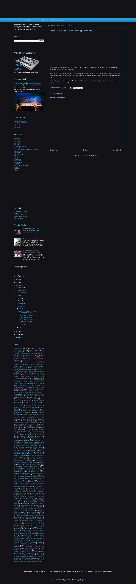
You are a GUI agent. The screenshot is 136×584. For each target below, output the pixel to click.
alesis (31, 352)
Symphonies (19, 523)
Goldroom (17, 421)
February (21, 303)
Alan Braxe (23, 352)
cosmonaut (26, 378)
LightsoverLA (25, 445)
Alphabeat (17, 138)
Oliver (42, 480)
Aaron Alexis (23, 350)
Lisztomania (29, 447)
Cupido (28, 380)
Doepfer (16, 394)
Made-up (32, 450)
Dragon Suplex (29, 395)
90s (16, 350)
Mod (15, 464)
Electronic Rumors (19, 121)
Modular (27, 464)
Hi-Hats (24, 424)
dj (15, 392)
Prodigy (23, 490)
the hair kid (25, 533)
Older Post (117, 150)
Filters (16, 213)
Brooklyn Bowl (34, 367)
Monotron (28, 466)
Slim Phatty (35, 513)
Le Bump (37, 442)
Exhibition (39, 405)
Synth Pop (39, 525)
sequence (16, 508)
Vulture (42, 548)
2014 (17, 285)
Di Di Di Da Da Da (31, 389)
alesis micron (38, 352)
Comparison (34, 376)
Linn (41, 445)
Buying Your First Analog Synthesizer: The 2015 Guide (31, 251)
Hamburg (16, 422)
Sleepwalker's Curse (25, 513)
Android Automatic (23, 357)
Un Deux (26, 542)
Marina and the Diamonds (35, 453)
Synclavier (26, 523)
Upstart (33, 542)
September (21, 293)
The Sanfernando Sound (21, 165)
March (20, 301)
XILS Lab (39, 556)
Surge (27, 522)
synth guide (30, 525)
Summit (16, 522)
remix (40, 498)
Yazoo (38, 558)
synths (27, 528)
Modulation (34, 464)
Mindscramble (18, 162)
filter (21, 409)
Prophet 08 (33, 491)
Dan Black (17, 148)
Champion (22, 369)
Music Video (17, 473)
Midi (31, 458)
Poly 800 (22, 488)
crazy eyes (40, 378)
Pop (41, 488)
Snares (42, 513)
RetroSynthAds (29, 500)
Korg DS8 (37, 440)
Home (18, 20)
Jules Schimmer (19, 154)
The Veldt (32, 537)
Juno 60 (42, 434)
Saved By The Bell (19, 507)
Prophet (25, 491)
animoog (42, 357)
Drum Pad (24, 397)
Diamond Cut (18, 151)
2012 (17, 334)
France (40, 410)
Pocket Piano (38, 486)
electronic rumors (39, 400)
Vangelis (16, 544)
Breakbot (24, 368)
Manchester (39, 452)
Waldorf (29, 550)
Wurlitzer (26, 556)
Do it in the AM (38, 392)
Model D (20, 464)
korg (27, 440)
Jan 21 (21, 325)
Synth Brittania (20, 525)
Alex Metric (17, 353)
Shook (16, 167)
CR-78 (33, 378)
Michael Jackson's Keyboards (32, 239)
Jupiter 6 (24, 436)
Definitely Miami (29, 387)
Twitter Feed (28, 20)
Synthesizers (40, 527)
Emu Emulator (17, 404)
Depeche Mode (20, 389)
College (16, 376)
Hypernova (41, 426)
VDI (22, 544)
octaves (26, 480)
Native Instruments (37, 473)
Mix (31, 462)
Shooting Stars (17, 512)
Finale (30, 409)
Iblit (16, 427)
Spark (32, 517)
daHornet (16, 381)
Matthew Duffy (30, 455)
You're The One (25, 559)
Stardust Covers (19, 126)
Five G (24, 410)
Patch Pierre (17, 124)
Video (16, 546)
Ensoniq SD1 (26, 404)
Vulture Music (20, 550)
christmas (32, 371)
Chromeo (18, 373)
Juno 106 (35, 434)
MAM (31, 452)
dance (31, 381)
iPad (30, 429)
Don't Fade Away (24, 394)
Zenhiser (34, 561)
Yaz (34, 558)
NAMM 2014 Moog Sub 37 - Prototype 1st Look (27, 320)
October (20, 290)
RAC (15, 496)
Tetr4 (41, 530)
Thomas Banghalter (19, 538)
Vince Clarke (28, 546)
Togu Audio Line (18, 540)
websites (42, 551)
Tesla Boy (34, 530)
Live (15, 449)
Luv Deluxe (17, 450)
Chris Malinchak (18, 371)
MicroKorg (24, 458)
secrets (35, 507)
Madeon (39, 450)
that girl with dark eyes (38, 532)
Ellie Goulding (38, 402)
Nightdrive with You (23, 476)
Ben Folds (17, 143)
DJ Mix (20, 392)
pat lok (40, 481)
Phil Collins (23, 485)
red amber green (32, 498)
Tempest (16, 530)
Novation (28, 478)
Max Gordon (17, 457)
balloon (22, 363)
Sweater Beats (34, 522)
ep (32, 404)
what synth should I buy (22, 553)
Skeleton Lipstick (33, 512)
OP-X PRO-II (19, 481)
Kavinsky (21, 437)
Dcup (33, 385)
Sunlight (22, 522)
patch (15, 483)
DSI (43, 397)
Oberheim (18, 480)
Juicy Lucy (16, 434)
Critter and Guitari (18, 380)
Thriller (31, 538)
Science (28, 507)
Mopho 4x (37, 470)
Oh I (38, 480)
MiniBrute (29, 460)
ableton (30, 350)
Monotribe (19, 466)
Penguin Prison (35, 483)
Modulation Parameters (21, 215)
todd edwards (39, 538)
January (20, 306)
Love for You (39, 448)
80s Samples (41, 348)
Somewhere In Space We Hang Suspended (33, 515)
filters (25, 409)
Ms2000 (23, 471)
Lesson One (22, 443)
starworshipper (38, 518)
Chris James (39, 369)
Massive (23, 455)
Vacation (39, 542)
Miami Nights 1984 (33, 457)
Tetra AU (21, 532)
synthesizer (17, 527)
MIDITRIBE (39, 458)
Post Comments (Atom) (89, 155)
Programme (39, 490)
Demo (42, 387)
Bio (37, 20)
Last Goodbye (29, 442)
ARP (33, 358)
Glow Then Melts (31, 419)
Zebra (28, 561)
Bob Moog (28, 366)
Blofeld (21, 366)
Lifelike (17, 445)
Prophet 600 (19, 493)
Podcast (16, 488)
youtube (17, 561)
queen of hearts (30, 495)
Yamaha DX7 (27, 558)
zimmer (40, 561)
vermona (40, 544)
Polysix (36, 488)
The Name (18, 535)
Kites (21, 440)
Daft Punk (36, 380)
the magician (41, 533)
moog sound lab (40, 468)
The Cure (17, 533)
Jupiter (18, 436)
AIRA (43, 350)
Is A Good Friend (38, 429)
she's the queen (26, 510)
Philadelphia (31, 485)
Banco (27, 363)
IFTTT (21, 427)
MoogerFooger (19, 470)
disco (33, 390)
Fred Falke (27, 412)
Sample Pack (39, 505)
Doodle (21, 395)
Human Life (34, 426)
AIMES (37, 350)
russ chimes (24, 505)
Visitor (16, 170)
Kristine (16, 157)
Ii (25, 427)
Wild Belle (39, 555)
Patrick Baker (18, 164)
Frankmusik (17, 153)
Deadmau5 (39, 385)
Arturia (17, 360)
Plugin (30, 486)
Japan (24, 431)
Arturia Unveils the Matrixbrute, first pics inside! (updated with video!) (27, 84)
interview (22, 429)
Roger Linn (17, 503)
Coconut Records (37, 374)
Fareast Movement (32, 407)
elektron (18, 402)
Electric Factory (17, 400)
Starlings (16, 518)
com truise (24, 376)
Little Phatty (38, 447)
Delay (36, 387)
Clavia (18, 374)
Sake (32, 505)
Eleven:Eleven (27, 402)
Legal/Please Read (57, 20)
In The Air (36, 427)
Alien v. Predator (31, 353)
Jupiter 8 (32, 436)
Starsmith (17, 169)
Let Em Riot (31, 443)
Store (23, 520)
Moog (36, 466)
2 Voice (15, 348)
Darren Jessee (33, 383)
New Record (26, 475)
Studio (28, 520)
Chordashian (31, 369)
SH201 (15, 510)
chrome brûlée (40, 371)
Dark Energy (39, 381)
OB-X (43, 478)
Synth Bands (40, 523)
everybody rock (30, 405)
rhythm (22, 501)
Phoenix (40, 485)
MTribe (28, 471)
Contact (44, 20)
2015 (17, 282)
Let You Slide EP (40, 443)
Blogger (81, 580)
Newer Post (54, 150)
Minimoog (17, 462)
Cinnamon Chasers (20, 146)
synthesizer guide (29, 527)
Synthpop (18, 528)
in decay (30, 427)
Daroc (15, 383)
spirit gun (39, 517)
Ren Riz (16, 500)
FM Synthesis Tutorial (20, 216)
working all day (18, 556)
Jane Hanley (17, 431)
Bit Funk (16, 366)
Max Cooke (17, 161)
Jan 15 (21, 327)
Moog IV (24, 468)
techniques (39, 528)
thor (27, 538)
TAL (33, 528)
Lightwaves (17, 159)
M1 (22, 450)
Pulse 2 (33, 493)
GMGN (40, 419)
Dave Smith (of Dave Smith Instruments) (26, 149)
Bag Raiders (17, 141)
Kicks (27, 437)
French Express (27, 414)
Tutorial (16, 542)
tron (41, 540)
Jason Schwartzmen (34, 431)
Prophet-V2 (26, 493)
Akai (17, 352)
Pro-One (16, 490)
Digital (20, 390)
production (30, 490)
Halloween (39, 421)
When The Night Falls (36, 553)
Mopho (28, 470)
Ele (41, 399)
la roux (22, 442)
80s (35, 348)
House (36, 424)
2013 (17, 331)
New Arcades (17, 475)
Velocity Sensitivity (30, 544)
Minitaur (24, 462)
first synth (37, 409)
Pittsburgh (22, 486)
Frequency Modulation (19, 416)
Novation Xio (36, 478)
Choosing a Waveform (20, 212)
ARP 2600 (40, 358)
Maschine (16, 455)
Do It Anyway (27, 392)
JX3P (15, 437)
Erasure (37, 404)
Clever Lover (26, 374)
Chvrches (28, 373)
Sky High (16, 513)
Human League (25, 426)
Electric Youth (27, 400)
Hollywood (30, 424)
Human (17, 426)
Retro (21, 500)
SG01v (35, 508)
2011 (17, 337)
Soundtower (25, 517)
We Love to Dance (33, 551)
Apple (28, 358)
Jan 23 (21, 308)
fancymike (16, 407)
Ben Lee (16, 145)
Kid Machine (17, 156)
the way (40, 537)
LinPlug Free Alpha (19, 447)
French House (38, 414)
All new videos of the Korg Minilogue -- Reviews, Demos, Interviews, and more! (32, 230)
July (19, 295)
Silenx (24, 512)
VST (37, 548)
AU (39, 361)
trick (37, 540)
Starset (22, 518)
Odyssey (32, 480)
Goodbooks (26, 421)
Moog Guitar (17, 468)
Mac (27, 450)
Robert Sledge (30, 501)
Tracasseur (17, 127)
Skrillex (41, 512)
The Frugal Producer (20, 123)
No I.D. (17, 478)
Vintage (36, 546)
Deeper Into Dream (18, 387)
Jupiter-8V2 (39, 436)
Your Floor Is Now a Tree (37, 559)
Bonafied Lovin (36, 366)
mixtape (36, 462)
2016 (17, 279)
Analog (35, 355)
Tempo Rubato (25, 530)
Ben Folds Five (18, 364)
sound (17, 517)
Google (33, 421)
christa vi (26, 371)
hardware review (34, 422)
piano (15, 486)
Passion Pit (33, 481)
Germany (35, 417)
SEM (40, 507)
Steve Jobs (16, 520)
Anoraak (16, 140)
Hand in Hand (24, 422)
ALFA (23, 353)
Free (35, 412)
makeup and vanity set (20, 452)
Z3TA (23, 561)
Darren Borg (23, 383)
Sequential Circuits (26, 508)
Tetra (15, 532)
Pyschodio (20, 495)
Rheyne (16, 501)
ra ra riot (40, 495)
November (21, 287)
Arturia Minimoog (30, 361)
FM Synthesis (32, 410)
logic (20, 448)
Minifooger (39, 460)
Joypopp (40, 432)
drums (38, 397)
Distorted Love (40, 390)
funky (29, 416)
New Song (35, 475)
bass (33, 363)
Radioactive (23, 496)
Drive (36, 395)
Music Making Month (37, 471)
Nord (22, 478)
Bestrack (33, 364)
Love (33, 448)
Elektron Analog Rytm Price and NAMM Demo (27, 312)
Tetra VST (28, 532)
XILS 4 (33, 556)
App (24, 358)
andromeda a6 (34, 357)
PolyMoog (29, 488)
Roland (25, 503)
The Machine (32, 533)
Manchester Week (19, 453)
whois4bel (31, 555)
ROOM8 (16, 505)
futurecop (16, 417)
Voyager (31, 548)
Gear (22, 417)
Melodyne (24, 457)
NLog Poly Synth (40, 476)
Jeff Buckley (27, 432)
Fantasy (23, 407)
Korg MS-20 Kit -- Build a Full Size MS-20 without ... (28, 316)
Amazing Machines (26, 355)
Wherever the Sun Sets (20, 555)
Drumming (31, 397)
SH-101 (41, 508)
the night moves (27, 535)
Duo (17, 399)
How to (42, 424)
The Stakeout (24, 537)
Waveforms (23, 551)
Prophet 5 (41, 491)
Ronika (40, 503)
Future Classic (38, 416)
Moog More (31, 468)
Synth (33, 523)
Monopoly (41, 464)
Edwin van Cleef (32, 399)
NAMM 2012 (27, 473)
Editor (22, 399)
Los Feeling (26, 448)
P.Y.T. (26, 481)
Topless (26, 540)
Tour (32, 540)
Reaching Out (33, 496)
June (19, 298)
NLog (32, 476)
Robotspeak (39, 501)
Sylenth (42, 522)
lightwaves (34, 445)
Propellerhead (17, 491)
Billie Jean (40, 364)
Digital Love (27, 390)
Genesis (29, 417)
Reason (24, 498)
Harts (43, 422)
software (18, 515)
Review (38, 500)
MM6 (41, 462)
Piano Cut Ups (18, 218)
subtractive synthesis (37, 520)
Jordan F (34, 432)
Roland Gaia (33, 503)
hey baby (17, 424)
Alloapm (40, 353)
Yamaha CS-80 (17, 558)
